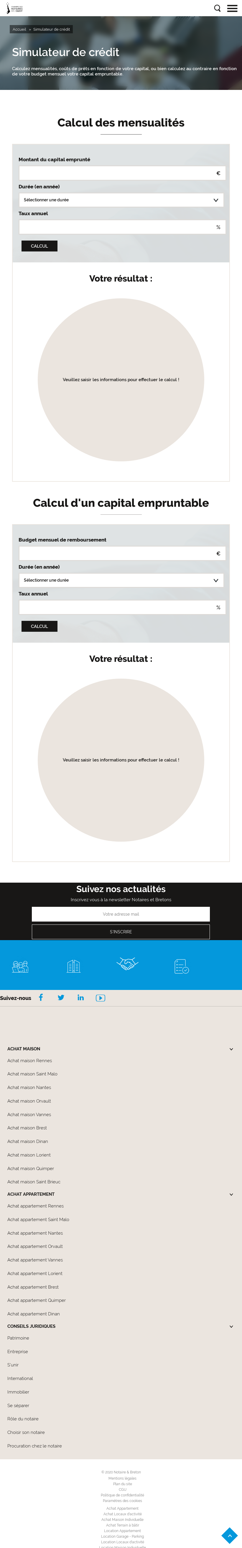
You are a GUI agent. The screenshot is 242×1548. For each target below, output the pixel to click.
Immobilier (18, 1392)
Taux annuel (33, 213)
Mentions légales (122, 1478)
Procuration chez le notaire (34, 1446)
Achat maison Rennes (29, 1060)
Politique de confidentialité (122, 1495)
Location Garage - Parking (122, 1536)
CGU (122, 1490)
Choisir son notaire (26, 1432)
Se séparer (18, 1405)
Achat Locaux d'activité (122, 1514)
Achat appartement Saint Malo (38, 1219)
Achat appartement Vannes (35, 1260)
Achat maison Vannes (29, 1114)
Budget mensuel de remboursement (62, 540)
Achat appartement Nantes (35, 1233)
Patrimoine (18, 1338)
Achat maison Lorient (29, 1155)
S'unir (13, 1365)
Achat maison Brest (27, 1128)
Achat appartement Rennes (35, 1206)
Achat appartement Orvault (35, 1246)
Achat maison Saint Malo (32, 1074)
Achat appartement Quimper (36, 1300)
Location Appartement (122, 1531)
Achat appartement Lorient (34, 1273)
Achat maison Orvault (29, 1101)
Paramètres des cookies (122, 1501)
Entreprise (17, 1351)
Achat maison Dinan (27, 1141)
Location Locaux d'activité (122, 1542)
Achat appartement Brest (33, 1287)
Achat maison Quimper (30, 1168)
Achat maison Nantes (29, 1087)
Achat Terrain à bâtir (122, 1525)
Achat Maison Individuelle (122, 1520)
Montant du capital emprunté (54, 159)
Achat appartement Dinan (33, 1314)
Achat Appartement (122, 1508)
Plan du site (122, 1484)
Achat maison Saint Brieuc (33, 1182)
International (20, 1378)
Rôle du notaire (23, 1419)
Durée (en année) (39, 187)
